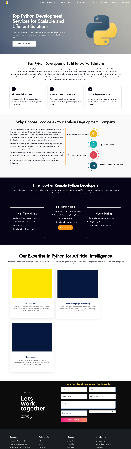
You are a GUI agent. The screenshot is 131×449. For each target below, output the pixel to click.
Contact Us (125, 3)
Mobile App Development (18, 390)
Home (42, 3)
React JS (41, 402)
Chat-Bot (12, 399)
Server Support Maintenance (19, 402)
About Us (114, 3)
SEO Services (14, 406)
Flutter (41, 412)
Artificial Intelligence (16, 412)
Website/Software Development (20, 393)
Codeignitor (42, 393)
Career (69, 402)
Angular (41, 396)
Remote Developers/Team (18, 409)
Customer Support (16, 415)
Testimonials (71, 396)
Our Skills (70, 390)
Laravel (41, 390)
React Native (43, 399)
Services (94, 3)
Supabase (42, 415)
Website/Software (65, 3)
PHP (40, 387)
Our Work (104, 3)
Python (41, 409)
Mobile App (51, 3)
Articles (69, 399)
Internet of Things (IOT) (17, 387)
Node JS (41, 406)
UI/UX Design (14, 396)
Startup (82, 3)
